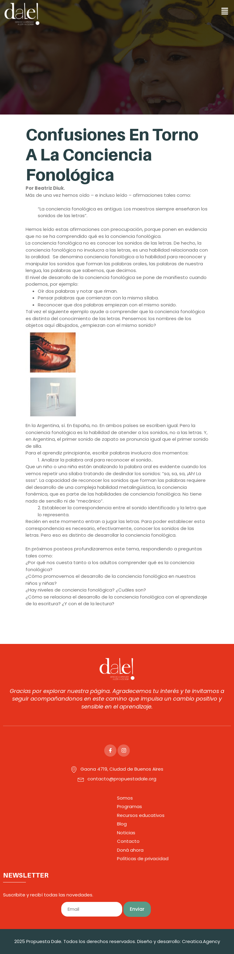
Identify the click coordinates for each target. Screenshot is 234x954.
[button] (164, 11)
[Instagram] (124, 750)
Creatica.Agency (201, 941)
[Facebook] (110, 750)
